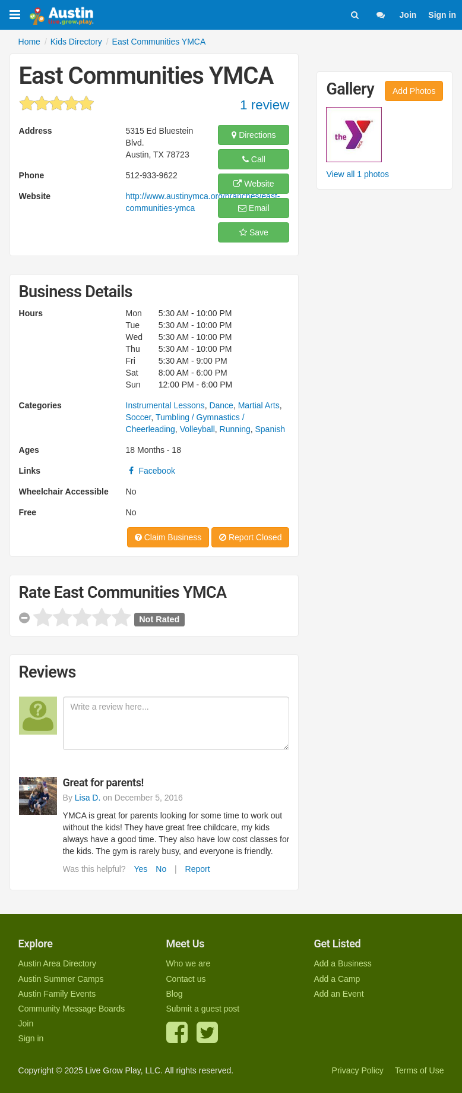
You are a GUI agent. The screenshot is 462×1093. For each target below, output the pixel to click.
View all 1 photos (357, 174)
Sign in (442, 15)
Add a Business (342, 963)
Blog (174, 993)
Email (254, 208)
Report (197, 869)
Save (253, 232)
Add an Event (338, 993)
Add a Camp (337, 979)
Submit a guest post (203, 1008)
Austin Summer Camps (61, 979)
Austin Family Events (57, 993)
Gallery (350, 89)
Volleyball (197, 429)
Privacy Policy (358, 1070)
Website (253, 183)
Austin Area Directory (57, 963)
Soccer (138, 417)
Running (235, 429)
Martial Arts (259, 405)
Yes (141, 869)
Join (408, 15)
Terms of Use (419, 1070)
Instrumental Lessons (165, 405)
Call (253, 159)
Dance (221, 405)
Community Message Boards (71, 1008)
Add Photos (414, 91)
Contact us (186, 979)
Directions (254, 135)
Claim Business (168, 537)
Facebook (150, 470)
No (161, 869)
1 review (264, 104)
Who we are (188, 963)
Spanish (270, 429)
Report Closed (250, 537)
